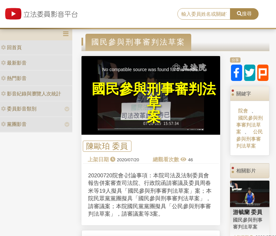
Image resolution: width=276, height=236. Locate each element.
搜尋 (244, 13)
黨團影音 (14, 124)
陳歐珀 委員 (107, 146)
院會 (243, 110)
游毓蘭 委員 (248, 212)
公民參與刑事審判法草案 (249, 138)
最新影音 (14, 63)
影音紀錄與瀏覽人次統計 (31, 93)
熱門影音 (14, 78)
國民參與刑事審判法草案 (249, 125)
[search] (203, 14)
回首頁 (11, 47)
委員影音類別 (18, 108)
